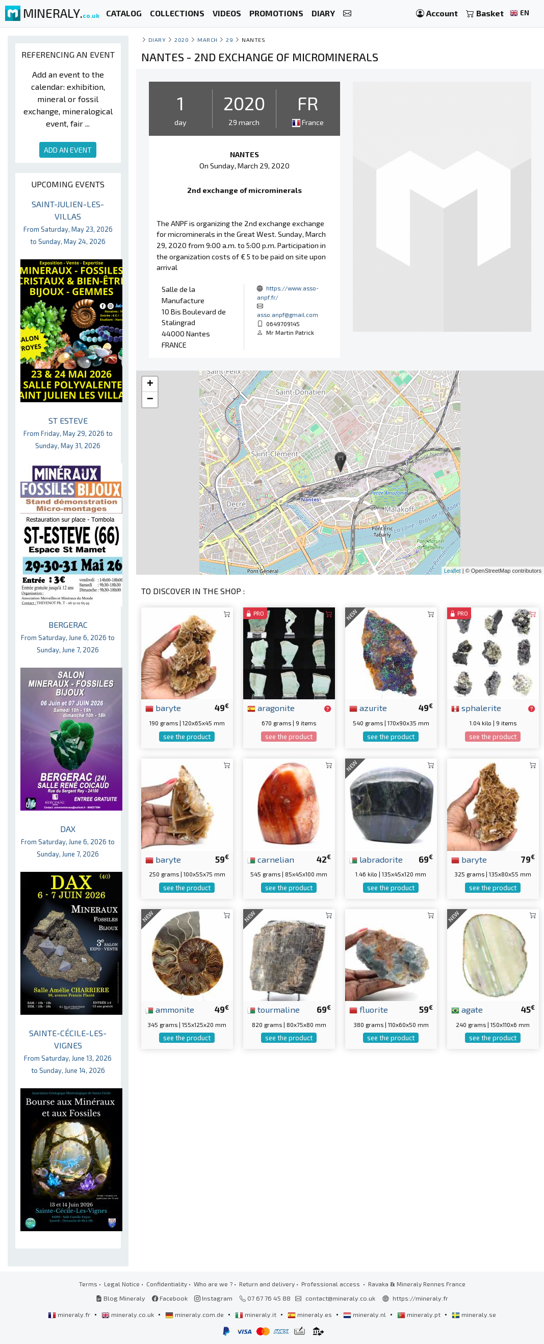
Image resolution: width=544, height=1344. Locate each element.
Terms (88, 1283)
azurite (368, 707)
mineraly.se (474, 1314)
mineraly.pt (419, 1314)
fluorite (368, 1009)
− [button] (150, 399)
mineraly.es (310, 1314)
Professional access (331, 1283)
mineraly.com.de (195, 1314)
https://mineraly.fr (420, 1298)
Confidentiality (166, 1283)
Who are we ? (213, 1283)
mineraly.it (256, 1314)
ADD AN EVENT (68, 149)
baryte (163, 707)
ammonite (169, 1009)
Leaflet (452, 571)
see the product (187, 736)
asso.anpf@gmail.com (287, 314)
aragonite (271, 707)
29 (229, 39)
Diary (157, 39)
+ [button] (150, 384)
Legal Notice (122, 1283)
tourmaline (273, 1009)
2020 (181, 39)
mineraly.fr (70, 1314)
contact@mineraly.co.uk (340, 1298)
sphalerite (476, 707)
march (207, 39)
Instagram (213, 1298)
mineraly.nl (365, 1314)
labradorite (376, 859)
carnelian (270, 859)
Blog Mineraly (120, 1298)
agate (467, 1009)
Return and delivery (267, 1283)
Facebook (170, 1298)
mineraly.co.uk (128, 1314)
